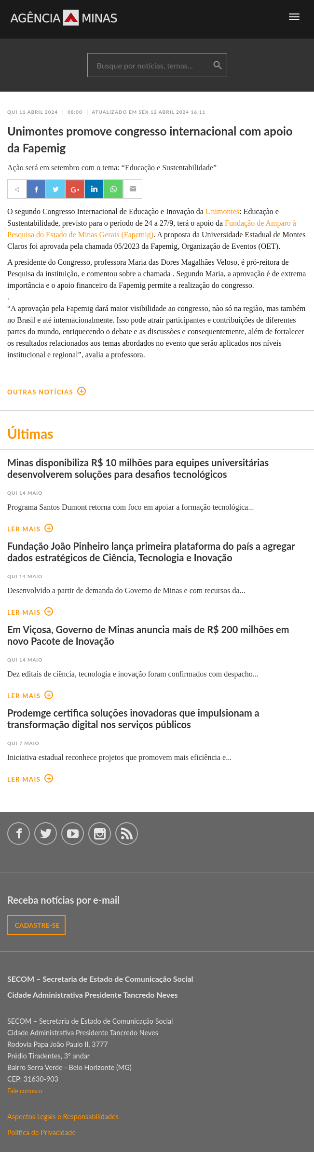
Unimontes (222, 211)
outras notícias (46, 392)
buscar (217, 65)
